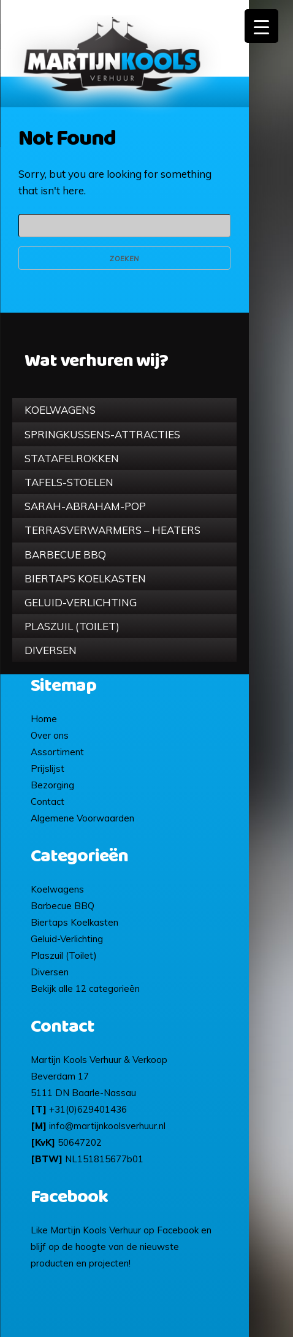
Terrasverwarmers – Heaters (112, 530)
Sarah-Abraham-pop (85, 506)
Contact (47, 801)
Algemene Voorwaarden (82, 818)
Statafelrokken (72, 458)
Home (44, 719)
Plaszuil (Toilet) (72, 626)
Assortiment (57, 752)
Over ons (50, 735)
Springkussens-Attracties (102, 434)
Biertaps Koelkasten (85, 578)
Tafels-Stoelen (69, 482)
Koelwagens (60, 409)
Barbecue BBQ (65, 554)
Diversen (51, 650)
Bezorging (52, 785)
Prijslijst (47, 768)
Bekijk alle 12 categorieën (85, 988)
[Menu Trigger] (261, 26)
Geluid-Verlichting (81, 602)
